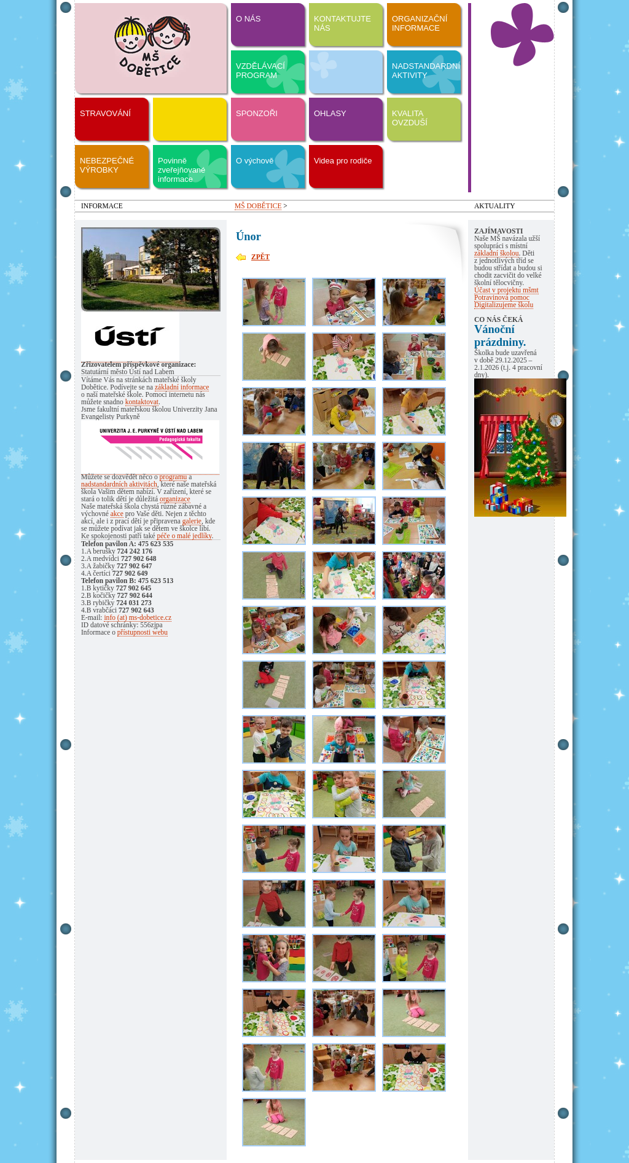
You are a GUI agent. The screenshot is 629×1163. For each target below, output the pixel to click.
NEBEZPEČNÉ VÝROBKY (107, 165)
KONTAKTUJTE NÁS (342, 23)
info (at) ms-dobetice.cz (137, 617)
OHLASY (330, 113)
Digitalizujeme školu (503, 304)
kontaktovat (141, 401)
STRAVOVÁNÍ (105, 113)
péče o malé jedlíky (184, 535)
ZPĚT (260, 256)
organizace (175, 499)
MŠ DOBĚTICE (258, 205)
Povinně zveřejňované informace (181, 170)
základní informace (182, 387)
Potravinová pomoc (501, 297)
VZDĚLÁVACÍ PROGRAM (260, 70)
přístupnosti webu (142, 632)
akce (117, 513)
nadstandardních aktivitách (119, 484)
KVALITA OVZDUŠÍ (410, 118)
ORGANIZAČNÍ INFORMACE (419, 23)
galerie (191, 521)
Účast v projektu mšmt (506, 290)
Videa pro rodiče (343, 160)
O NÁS (248, 18)
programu (173, 476)
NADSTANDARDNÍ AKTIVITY (426, 70)
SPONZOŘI (257, 113)
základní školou (496, 253)
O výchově (254, 160)
